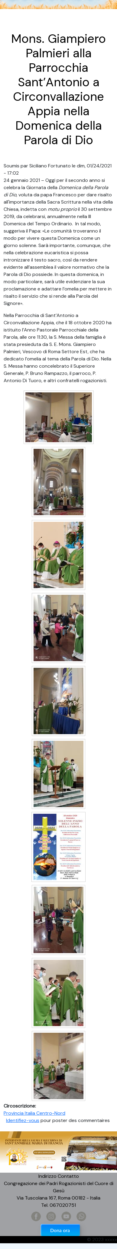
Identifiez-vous (22, 1120)
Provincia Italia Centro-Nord (34, 1113)
